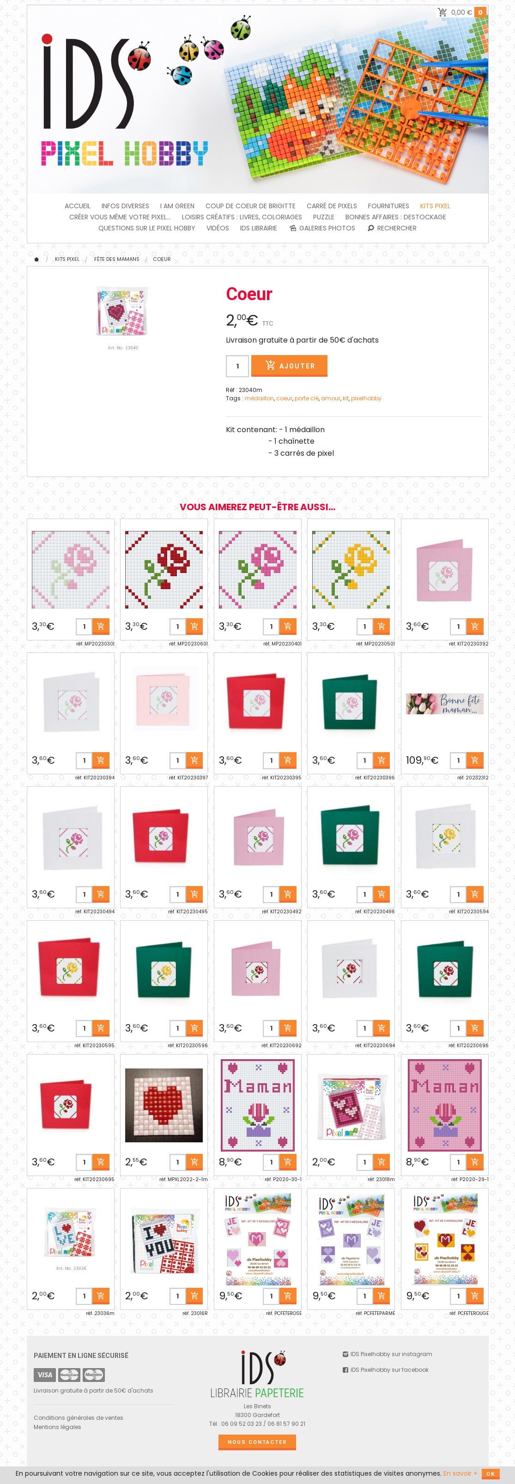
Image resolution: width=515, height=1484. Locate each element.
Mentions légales (57, 1427)
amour (330, 398)
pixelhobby (366, 398)
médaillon (259, 398)
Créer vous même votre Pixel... (120, 217)
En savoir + (460, 1473)
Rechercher (391, 228)
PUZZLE (323, 217)
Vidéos (217, 228)
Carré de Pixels (332, 206)
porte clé (307, 398)
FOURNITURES (388, 206)
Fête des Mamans (116, 259)
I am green (177, 206)
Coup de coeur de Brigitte (251, 206)
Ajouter (289, 365)
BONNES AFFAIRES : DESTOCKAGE (395, 217)
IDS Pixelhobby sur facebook (385, 1370)
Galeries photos (321, 228)
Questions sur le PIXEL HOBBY (146, 228)
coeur (284, 398)
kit (346, 398)
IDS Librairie (258, 228)
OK (490, 1474)
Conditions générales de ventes (78, 1418)
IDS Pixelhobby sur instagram (386, 1354)
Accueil (78, 206)
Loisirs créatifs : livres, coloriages (242, 217)
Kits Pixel (435, 206)
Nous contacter (257, 1442)
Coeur (162, 259)
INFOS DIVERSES (125, 206)
